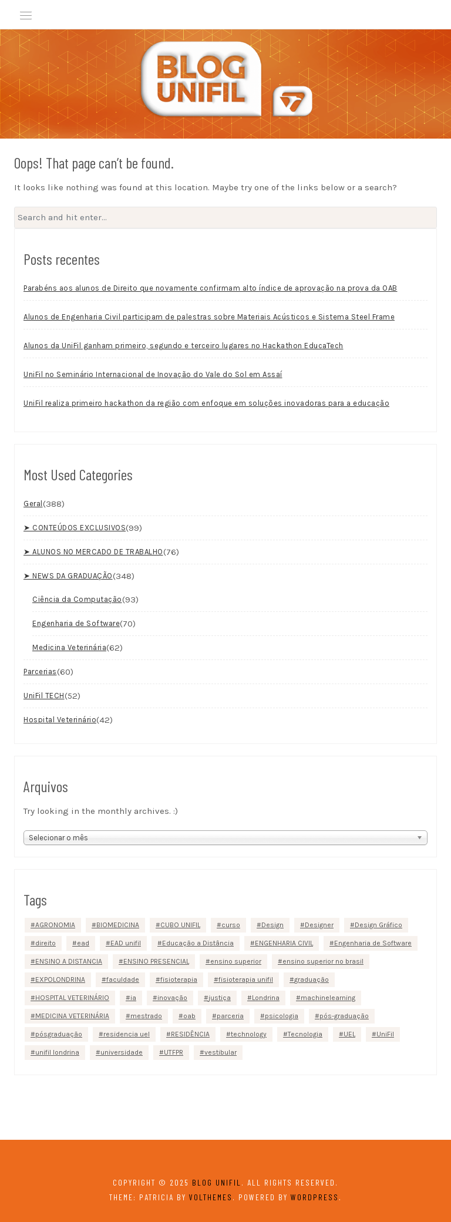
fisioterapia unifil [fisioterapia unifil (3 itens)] (245, 979)
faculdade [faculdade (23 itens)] (122, 979)
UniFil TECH (44, 695)
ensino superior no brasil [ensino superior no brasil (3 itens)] (323, 961)
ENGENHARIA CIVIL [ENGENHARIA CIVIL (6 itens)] (284, 943)
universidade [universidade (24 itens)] (121, 1052)
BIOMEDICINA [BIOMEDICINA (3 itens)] (117, 925)
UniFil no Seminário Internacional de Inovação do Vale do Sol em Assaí (152, 374)
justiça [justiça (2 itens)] (219, 998)
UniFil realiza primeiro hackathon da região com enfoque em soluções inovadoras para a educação (206, 403)
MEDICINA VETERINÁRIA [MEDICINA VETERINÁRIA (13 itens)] (72, 1016)
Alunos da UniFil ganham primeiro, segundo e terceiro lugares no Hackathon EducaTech (183, 345)
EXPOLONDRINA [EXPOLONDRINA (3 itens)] (60, 979)
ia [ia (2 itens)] (133, 998)
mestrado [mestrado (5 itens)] (146, 1016)
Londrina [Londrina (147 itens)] (266, 998)
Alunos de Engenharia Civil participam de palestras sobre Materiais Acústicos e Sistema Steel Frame (209, 316)
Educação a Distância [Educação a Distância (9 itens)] (198, 943)
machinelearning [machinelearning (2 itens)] (328, 998)
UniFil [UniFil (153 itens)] (385, 1034)
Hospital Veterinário (59, 719)
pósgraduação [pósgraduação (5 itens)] (58, 1034)
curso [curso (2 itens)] (230, 925)
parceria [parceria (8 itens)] (230, 1016)
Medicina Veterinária (69, 647)
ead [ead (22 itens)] (83, 943)
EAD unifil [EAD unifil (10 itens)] (125, 943)
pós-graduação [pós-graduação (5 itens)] (344, 1016)
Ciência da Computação (77, 599)
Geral (33, 503)
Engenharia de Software (76, 623)
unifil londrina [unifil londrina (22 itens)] (57, 1052)
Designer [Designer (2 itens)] (319, 925)
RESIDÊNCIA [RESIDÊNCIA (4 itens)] (190, 1034)
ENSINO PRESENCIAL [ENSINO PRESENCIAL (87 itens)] (156, 961)
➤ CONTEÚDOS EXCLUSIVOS (74, 527)
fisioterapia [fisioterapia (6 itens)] (178, 979)
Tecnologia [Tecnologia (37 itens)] (305, 1034)
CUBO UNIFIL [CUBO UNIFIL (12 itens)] (180, 925)
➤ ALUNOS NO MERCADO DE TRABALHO (93, 551)
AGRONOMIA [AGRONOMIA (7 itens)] (55, 925)
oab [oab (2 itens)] (189, 1016)
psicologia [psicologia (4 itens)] (281, 1016)
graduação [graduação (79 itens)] (311, 979)
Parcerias (40, 671)
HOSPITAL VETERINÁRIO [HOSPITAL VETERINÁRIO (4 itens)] (72, 998)
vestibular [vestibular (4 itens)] (220, 1052)
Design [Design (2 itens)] (272, 925)
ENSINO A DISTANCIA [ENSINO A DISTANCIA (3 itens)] (68, 961)
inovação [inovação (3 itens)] (172, 998)
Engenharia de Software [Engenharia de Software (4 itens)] (373, 943)
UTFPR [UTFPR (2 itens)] (173, 1052)
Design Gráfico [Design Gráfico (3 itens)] (378, 925)
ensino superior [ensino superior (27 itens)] (235, 961)
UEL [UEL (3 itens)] (349, 1034)
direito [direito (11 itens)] (45, 943)
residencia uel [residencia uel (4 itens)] (126, 1034)
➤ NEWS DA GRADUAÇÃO (68, 575)
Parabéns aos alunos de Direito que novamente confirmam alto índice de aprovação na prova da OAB (210, 288)
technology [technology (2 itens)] (249, 1034)
